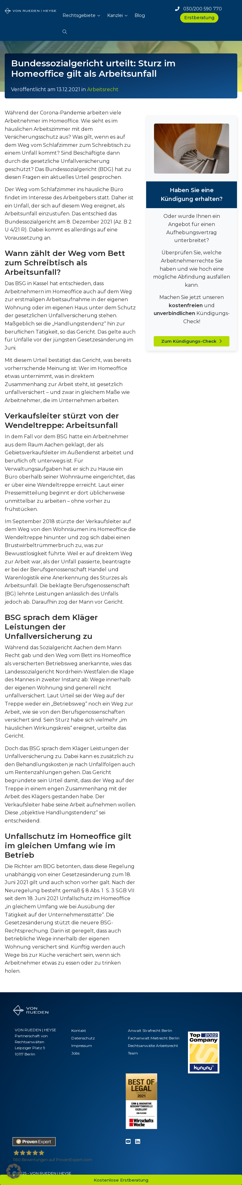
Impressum (81, 1045)
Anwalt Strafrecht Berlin (150, 1030)
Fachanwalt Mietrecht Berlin (153, 1038)
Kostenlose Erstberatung (121, 1179)
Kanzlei (115, 15)
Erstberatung (199, 17)
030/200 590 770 (198, 9)
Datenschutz (83, 1038)
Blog (140, 15)
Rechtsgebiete (79, 15)
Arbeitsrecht (102, 89)
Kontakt (78, 1030)
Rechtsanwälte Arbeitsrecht (153, 1045)
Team (133, 1053)
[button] (65, 28)
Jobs (75, 1053)
